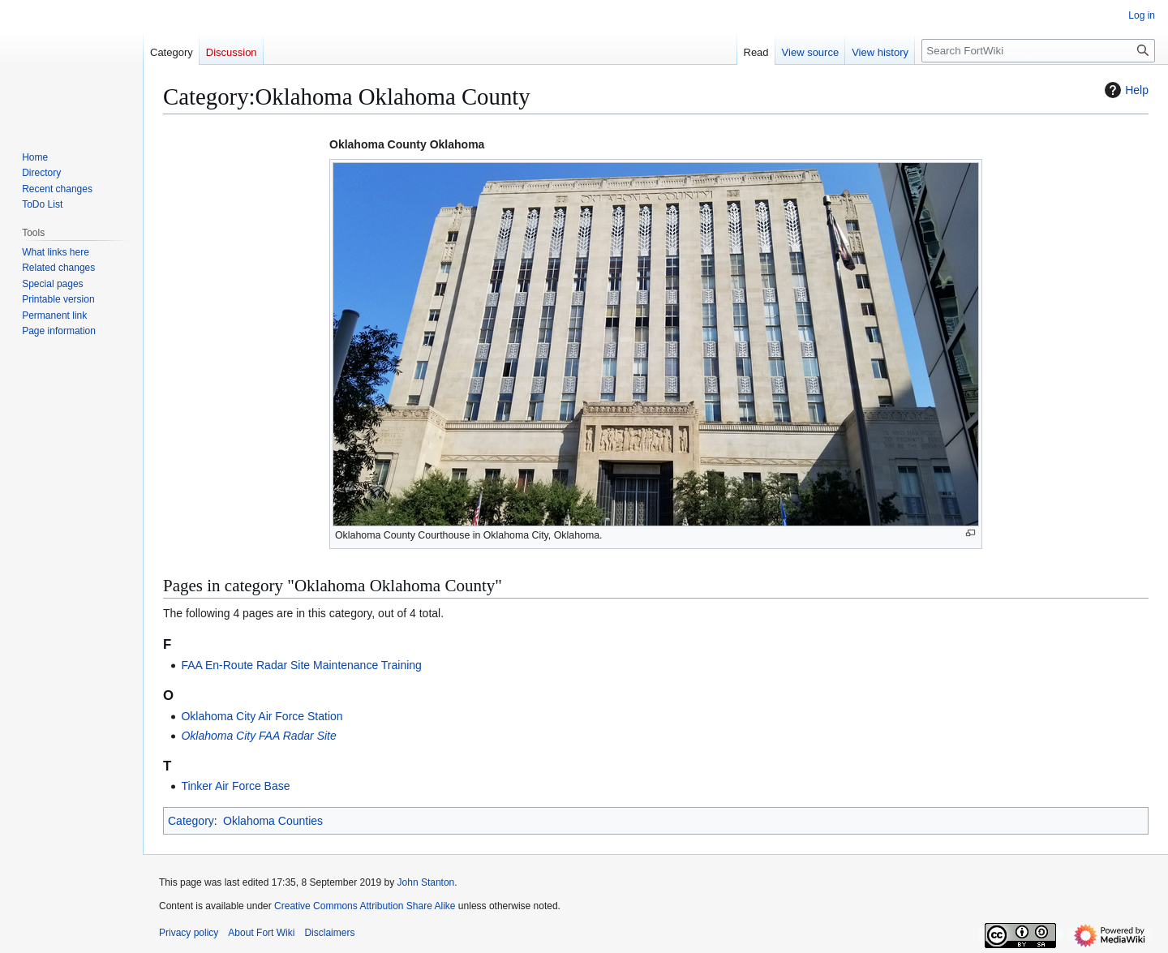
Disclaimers (329, 932)
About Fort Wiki (261, 932)
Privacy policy (188, 932)
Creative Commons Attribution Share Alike (364, 906)
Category (191, 820)
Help (1125, 90)
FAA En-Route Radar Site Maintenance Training (301, 665)
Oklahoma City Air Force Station (261, 716)
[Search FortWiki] (1038, 50)
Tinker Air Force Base (235, 785)
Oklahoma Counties (273, 820)
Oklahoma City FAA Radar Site (258, 735)
